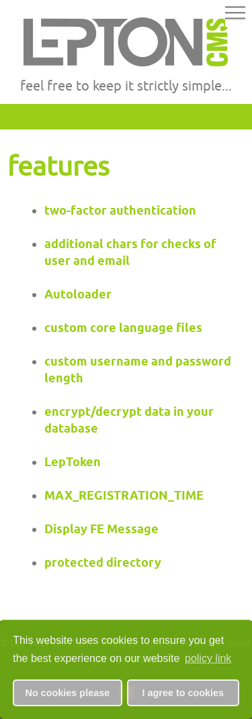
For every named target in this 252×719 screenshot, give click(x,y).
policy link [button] (208, 658)
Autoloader (78, 294)
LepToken (72, 462)
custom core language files (123, 328)
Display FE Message (101, 529)
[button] (235, 15)
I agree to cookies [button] (183, 692)
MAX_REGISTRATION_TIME (124, 495)
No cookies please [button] (68, 692)
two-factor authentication (120, 210)
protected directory (102, 562)
